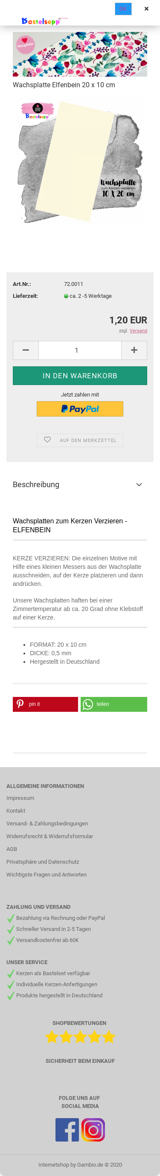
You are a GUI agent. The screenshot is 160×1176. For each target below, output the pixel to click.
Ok (123, 9)
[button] (45, 704)
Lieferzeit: (25, 296)
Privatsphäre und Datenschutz (42, 862)
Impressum (20, 798)
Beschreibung (36, 484)
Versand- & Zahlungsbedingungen (47, 823)
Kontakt (15, 811)
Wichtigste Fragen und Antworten (46, 874)
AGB (11, 849)
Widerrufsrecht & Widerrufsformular (49, 836)
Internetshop (53, 1165)
